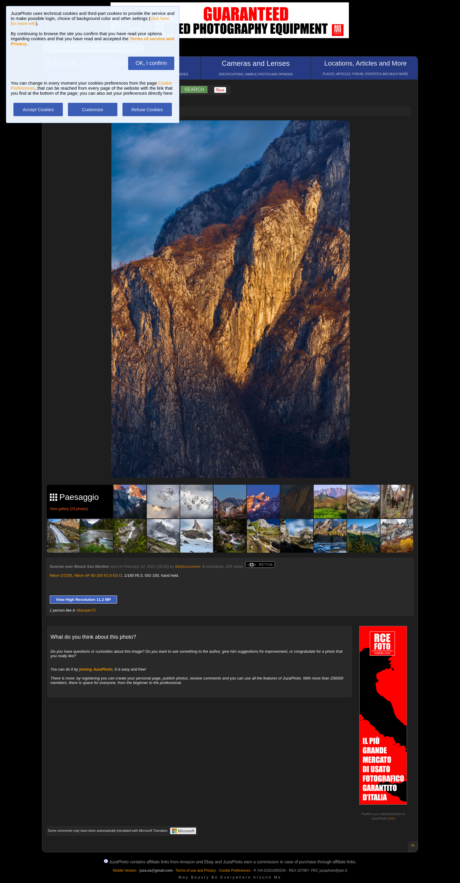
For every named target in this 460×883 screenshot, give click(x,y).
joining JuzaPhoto (96, 669)
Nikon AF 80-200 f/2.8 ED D (98, 575)
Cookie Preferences (234, 870)
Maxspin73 (86, 610)
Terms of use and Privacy (196, 870)
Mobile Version (124, 870)
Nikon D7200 (61, 575)
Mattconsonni (188, 566)
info (391, 818)
